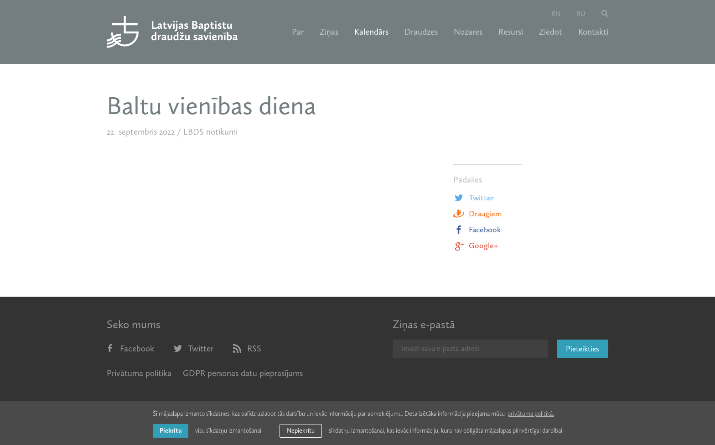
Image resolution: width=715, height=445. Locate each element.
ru (580, 14)
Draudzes (421, 32)
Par (298, 32)
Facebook (477, 229)
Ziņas (329, 32)
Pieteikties (582, 348)
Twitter (473, 197)
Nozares (468, 32)
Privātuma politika (139, 373)
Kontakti (593, 32)
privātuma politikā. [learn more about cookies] (531, 414)
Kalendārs (371, 32)
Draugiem (477, 213)
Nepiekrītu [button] (301, 431)
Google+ (475, 245)
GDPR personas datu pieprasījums (243, 373)
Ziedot (550, 32)
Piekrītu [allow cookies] (170, 431)
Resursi (510, 32)
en (556, 14)
